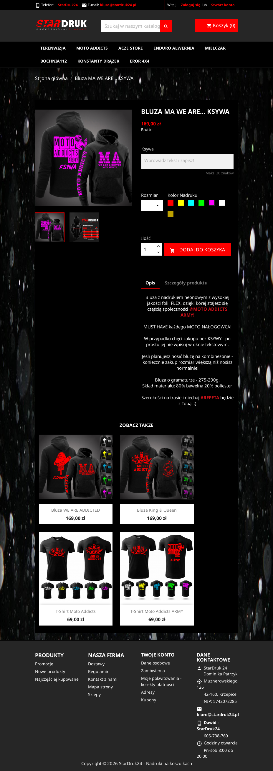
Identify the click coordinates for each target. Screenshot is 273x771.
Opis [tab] (150, 283)
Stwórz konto (223, 4)
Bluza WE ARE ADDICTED (75, 510)
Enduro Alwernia (173, 48)
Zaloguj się (190, 4)
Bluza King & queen (157, 510)
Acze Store (130, 48)
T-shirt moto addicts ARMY (156, 611)
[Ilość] (148, 249)
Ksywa (147, 149)
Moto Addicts (92, 48)
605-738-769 (216, 736)
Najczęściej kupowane (57, 679)
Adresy (148, 692)
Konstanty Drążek (98, 61)
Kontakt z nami (103, 679)
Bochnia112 (53, 61)
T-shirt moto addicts (76, 611)
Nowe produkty (50, 671)
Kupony (148, 700)
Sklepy (94, 694)
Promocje (44, 664)
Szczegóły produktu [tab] (186, 283)
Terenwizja (53, 48)
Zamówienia (153, 670)
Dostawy (96, 664)
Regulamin (99, 671)
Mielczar (215, 48)
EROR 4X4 (139, 61)
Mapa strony (100, 687)
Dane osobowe (155, 663)
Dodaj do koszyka (197, 249)
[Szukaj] (136, 26)
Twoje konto (158, 654)
